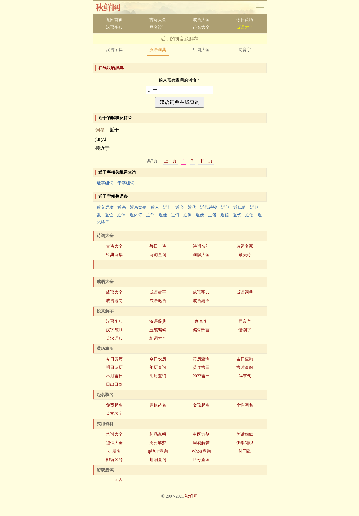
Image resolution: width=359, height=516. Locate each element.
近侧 (187, 215)
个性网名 (244, 405)
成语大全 (201, 19)
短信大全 (114, 442)
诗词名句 (201, 246)
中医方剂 (201, 434)
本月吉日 (114, 376)
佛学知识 (244, 442)
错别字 (244, 330)
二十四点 (114, 480)
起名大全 (201, 27)
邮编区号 (114, 459)
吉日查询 (244, 359)
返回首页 (114, 19)
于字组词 (125, 183)
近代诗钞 (208, 207)
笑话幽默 (244, 434)
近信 (224, 215)
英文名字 (114, 413)
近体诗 (136, 215)
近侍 (175, 215)
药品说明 (157, 434)
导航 (260, 7)
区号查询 (201, 459)
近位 (109, 215)
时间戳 (244, 451)
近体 (121, 215)
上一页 (170, 161)
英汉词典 (114, 338)
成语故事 (157, 292)
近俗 (212, 215)
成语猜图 (201, 300)
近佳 (163, 215)
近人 (155, 207)
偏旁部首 (201, 330)
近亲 (121, 207)
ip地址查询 (158, 451)
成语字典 (201, 292)
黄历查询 (201, 359)
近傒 (249, 215)
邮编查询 (157, 459)
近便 (200, 215)
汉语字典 (114, 27)
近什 (167, 207)
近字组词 (105, 183)
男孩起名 (157, 405)
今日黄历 (244, 19)
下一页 (206, 161)
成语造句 (114, 300)
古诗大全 (157, 19)
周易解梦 (201, 442)
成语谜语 (157, 300)
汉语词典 (157, 49)
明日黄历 (114, 367)
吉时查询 (244, 367)
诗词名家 (244, 246)
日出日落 (114, 384)
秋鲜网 (112, 7)
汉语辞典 (157, 321)
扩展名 (114, 451)
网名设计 (157, 27)
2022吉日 (201, 376)
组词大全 (201, 49)
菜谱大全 (114, 434)
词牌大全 (201, 254)
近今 (179, 207)
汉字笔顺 (114, 330)
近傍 (237, 215)
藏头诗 (244, 254)
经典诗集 (114, 254)
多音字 (201, 321)
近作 (150, 215)
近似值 (239, 207)
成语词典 (244, 292)
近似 (225, 207)
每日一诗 (157, 246)
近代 (192, 207)
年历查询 (157, 367)
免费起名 (114, 405)
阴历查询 (157, 376)
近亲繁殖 (138, 207)
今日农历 (157, 359)
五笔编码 (157, 330)
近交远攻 (105, 207)
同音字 (244, 49)
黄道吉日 (201, 367)
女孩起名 (201, 405)
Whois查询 (201, 451)
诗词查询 (157, 254)
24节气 (244, 376)
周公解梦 (157, 442)
